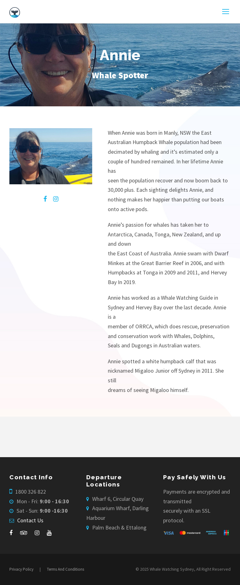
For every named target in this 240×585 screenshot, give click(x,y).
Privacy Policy (21, 569)
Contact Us (30, 520)
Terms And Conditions (65, 569)
